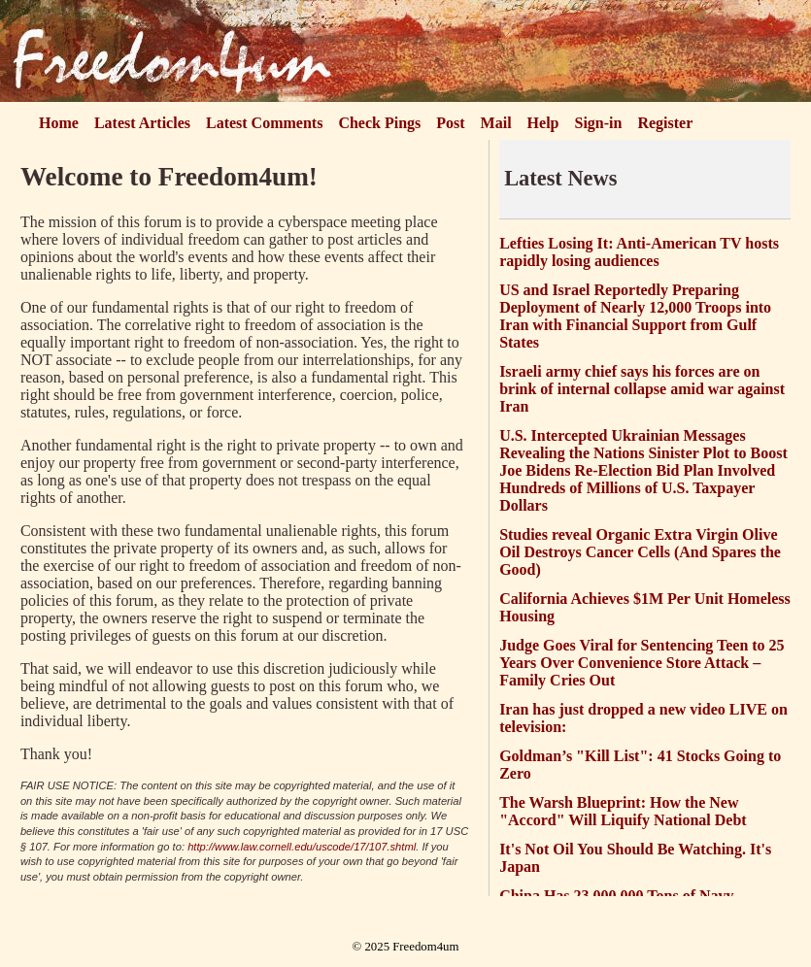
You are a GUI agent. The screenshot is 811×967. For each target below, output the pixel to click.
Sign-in (599, 123)
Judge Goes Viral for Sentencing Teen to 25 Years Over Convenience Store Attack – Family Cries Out (642, 662)
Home (59, 123)
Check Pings (379, 123)
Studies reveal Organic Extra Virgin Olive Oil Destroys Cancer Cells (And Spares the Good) (640, 552)
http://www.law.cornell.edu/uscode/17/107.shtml (301, 846)
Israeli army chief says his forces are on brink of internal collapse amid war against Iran (642, 389)
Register (665, 123)
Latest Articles (142, 123)
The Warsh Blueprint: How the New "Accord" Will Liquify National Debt (623, 811)
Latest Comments (264, 123)
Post (450, 123)
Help (543, 123)
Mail (496, 123)
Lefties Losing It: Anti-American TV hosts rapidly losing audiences (639, 252)
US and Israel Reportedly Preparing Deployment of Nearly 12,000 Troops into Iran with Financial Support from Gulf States (635, 316)
